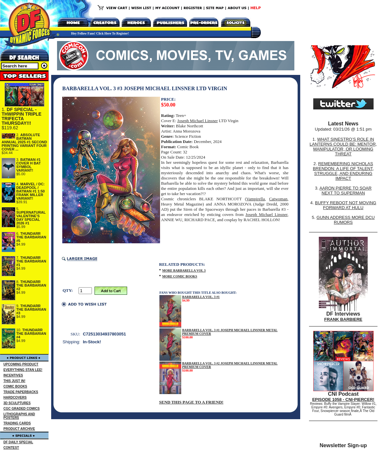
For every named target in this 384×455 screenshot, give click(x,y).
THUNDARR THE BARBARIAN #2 (31, 285)
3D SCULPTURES (17, 403)
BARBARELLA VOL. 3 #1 (201, 297)
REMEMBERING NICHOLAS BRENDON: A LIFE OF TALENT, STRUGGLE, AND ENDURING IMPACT (343, 171)
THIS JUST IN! (14, 381)
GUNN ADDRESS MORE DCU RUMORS (346, 220)
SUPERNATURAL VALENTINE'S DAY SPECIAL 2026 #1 (31, 217)
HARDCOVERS (15, 397)
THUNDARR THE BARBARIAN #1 (31, 261)
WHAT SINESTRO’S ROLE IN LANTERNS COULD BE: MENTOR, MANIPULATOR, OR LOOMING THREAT (343, 146)
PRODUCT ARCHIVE (19, 429)
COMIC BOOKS (15, 386)
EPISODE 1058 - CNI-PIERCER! (343, 399)
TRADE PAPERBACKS (21, 392)
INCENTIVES (13, 375)
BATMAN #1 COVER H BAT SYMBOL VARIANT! (28, 165)
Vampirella (255, 198)
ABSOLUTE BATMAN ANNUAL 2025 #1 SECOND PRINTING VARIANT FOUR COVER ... (24, 142)
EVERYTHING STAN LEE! (23, 370)
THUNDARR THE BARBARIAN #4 (31, 333)
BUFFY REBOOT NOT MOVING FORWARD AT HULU (345, 205)
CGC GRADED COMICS (22, 408)
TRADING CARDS (17, 423)
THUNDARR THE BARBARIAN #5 (31, 237)
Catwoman (278, 198)
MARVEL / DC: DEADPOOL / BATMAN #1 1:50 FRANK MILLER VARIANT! (30, 191)
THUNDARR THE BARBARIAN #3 (31, 309)
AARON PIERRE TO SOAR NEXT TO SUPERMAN (345, 190)
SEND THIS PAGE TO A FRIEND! (191, 402)
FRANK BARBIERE (343, 319)
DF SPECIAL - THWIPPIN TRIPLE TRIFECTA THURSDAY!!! (21, 116)
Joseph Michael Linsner (197, 120)
